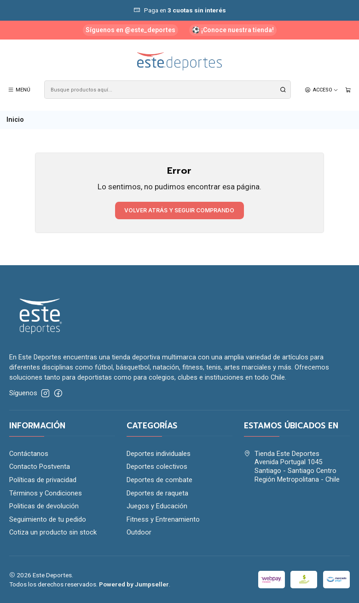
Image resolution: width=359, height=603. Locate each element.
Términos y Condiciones (45, 493)
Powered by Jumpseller (134, 584)
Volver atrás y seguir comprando (179, 210)
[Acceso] (321, 90)
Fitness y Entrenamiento (163, 519)
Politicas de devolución (44, 506)
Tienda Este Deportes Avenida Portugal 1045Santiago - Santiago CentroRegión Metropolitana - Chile (292, 466)
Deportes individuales (159, 453)
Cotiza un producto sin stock (53, 532)
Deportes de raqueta (157, 493)
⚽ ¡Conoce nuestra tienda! (233, 30)
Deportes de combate (159, 480)
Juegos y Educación (157, 506)
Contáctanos (28, 453)
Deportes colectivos (157, 466)
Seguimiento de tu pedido (47, 519)
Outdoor (139, 532)
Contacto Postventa (39, 466)
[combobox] (167, 89)
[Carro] (348, 90)
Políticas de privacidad (42, 480)
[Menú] (19, 90)
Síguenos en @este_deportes (130, 30)
